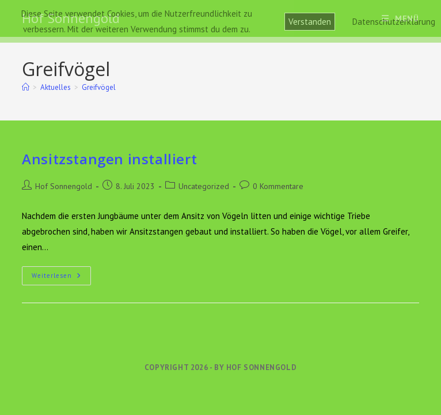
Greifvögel (99, 87)
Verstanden (309, 21)
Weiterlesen (61, 278)
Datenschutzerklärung (393, 21)
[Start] (25, 87)
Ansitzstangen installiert (109, 158)
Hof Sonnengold (63, 186)
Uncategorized (203, 186)
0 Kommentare (278, 186)
